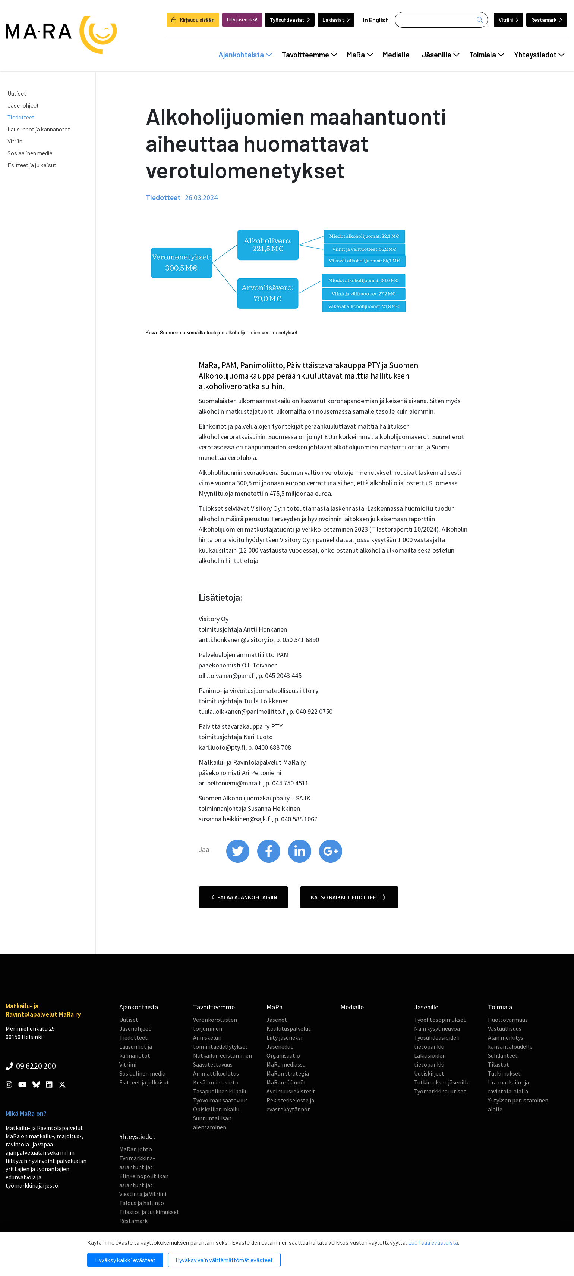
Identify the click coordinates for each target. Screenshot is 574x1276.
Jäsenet (276, 1019)
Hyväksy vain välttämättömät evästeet (224, 1259)
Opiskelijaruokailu (216, 1109)
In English (376, 19)
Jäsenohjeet (23, 105)
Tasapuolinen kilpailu (220, 1091)
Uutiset (16, 93)
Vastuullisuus (504, 1028)
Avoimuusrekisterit (290, 1091)
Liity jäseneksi (284, 1037)
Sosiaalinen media (30, 152)
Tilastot (498, 1064)
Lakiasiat (336, 19)
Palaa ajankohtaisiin (244, 897)
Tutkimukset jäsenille (442, 1082)
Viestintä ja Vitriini (142, 1194)
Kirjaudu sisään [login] (192, 19)
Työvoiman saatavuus (220, 1100)
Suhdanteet (503, 1055)
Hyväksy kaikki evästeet (125, 1259)
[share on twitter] (238, 861)
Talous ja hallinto (141, 1203)
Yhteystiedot (539, 54)
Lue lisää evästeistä (433, 1242)
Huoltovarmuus (508, 1019)
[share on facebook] (269, 861)
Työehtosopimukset (440, 1019)
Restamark (546, 19)
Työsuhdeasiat (290, 19)
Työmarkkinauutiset (440, 1091)
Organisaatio (283, 1055)
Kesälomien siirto (216, 1082)
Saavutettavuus (213, 1064)
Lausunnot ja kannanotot (38, 129)
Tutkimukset (504, 1073)
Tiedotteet (20, 117)
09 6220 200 (31, 1066)
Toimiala (486, 54)
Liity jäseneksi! (242, 19)
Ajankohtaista (245, 54)
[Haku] (441, 20)
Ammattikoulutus (216, 1073)
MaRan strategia (287, 1073)
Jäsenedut (279, 1046)
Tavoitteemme (309, 54)
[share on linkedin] (300, 861)
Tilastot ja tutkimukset (149, 1212)
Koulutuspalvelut (288, 1028)
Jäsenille (441, 54)
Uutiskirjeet (429, 1073)
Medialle (396, 54)
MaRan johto (135, 1149)
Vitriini (508, 19)
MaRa (360, 54)
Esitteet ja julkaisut (31, 164)
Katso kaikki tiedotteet (348, 897)
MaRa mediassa (286, 1064)
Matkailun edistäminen (222, 1055)
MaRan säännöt (286, 1082)
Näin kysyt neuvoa (437, 1028)
